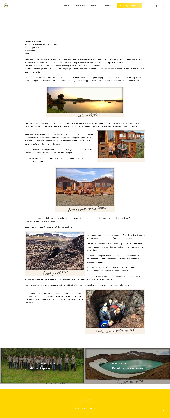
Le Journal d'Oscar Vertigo (43, 28)
